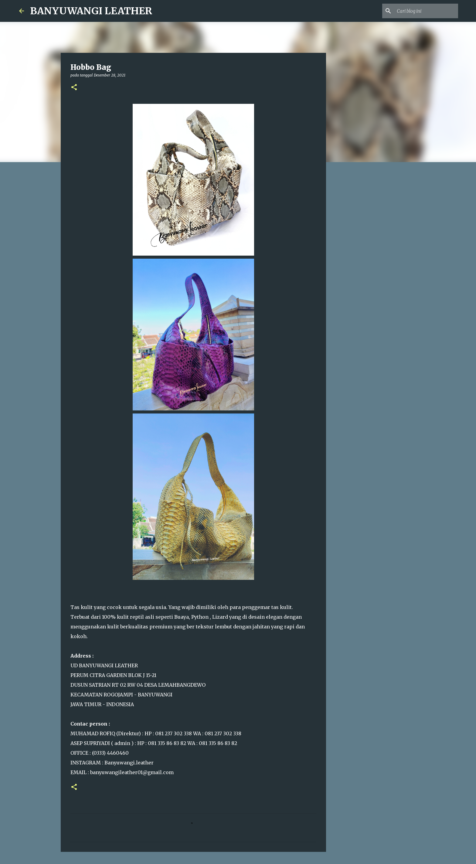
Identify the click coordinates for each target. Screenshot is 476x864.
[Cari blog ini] (426, 11)
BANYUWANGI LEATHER (91, 11)
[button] (74, 87)
